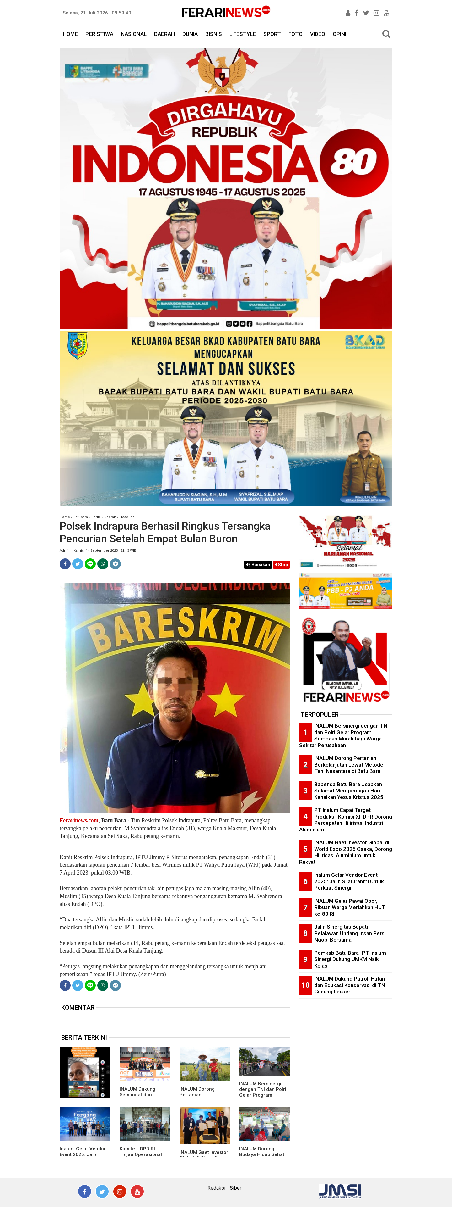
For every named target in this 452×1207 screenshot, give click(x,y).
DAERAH (164, 34)
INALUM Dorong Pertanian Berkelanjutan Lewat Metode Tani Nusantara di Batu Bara (348, 764)
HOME (70, 34)
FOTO (295, 34)
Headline (127, 517)
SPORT (272, 34)
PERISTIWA (99, 34)
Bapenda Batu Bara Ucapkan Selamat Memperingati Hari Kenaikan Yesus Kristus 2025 (348, 790)
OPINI (339, 34)
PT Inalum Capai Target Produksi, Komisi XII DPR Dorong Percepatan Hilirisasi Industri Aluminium (345, 820)
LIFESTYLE (242, 34)
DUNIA (190, 34)
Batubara (80, 517)
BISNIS (213, 34)
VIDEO (317, 34)
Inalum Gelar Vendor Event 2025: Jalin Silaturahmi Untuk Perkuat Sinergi (349, 881)
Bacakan (258, 564)
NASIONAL (134, 34)
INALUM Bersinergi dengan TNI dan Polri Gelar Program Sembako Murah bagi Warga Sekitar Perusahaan (344, 735)
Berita (96, 517)
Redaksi (216, 1188)
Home (65, 517)
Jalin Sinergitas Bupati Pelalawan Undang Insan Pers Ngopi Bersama (349, 933)
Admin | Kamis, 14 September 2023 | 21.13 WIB (98, 551)
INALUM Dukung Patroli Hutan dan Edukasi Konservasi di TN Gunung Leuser (349, 985)
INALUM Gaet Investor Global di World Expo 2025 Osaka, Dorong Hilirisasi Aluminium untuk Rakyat (345, 852)
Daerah (110, 517)
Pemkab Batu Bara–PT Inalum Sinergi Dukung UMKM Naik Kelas (350, 959)
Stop (281, 564)
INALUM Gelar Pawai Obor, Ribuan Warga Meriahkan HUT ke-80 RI (349, 907)
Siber (235, 1188)
